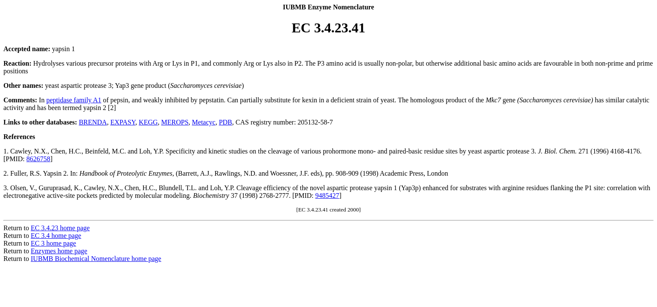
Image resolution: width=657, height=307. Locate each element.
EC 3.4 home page (56, 235)
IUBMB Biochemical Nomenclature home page (96, 258)
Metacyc (204, 122)
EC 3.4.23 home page (60, 228)
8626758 (38, 158)
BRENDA (93, 122)
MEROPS (175, 122)
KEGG (148, 122)
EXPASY (122, 122)
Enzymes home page (59, 251)
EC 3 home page (53, 243)
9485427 (327, 195)
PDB (225, 122)
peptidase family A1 (73, 100)
